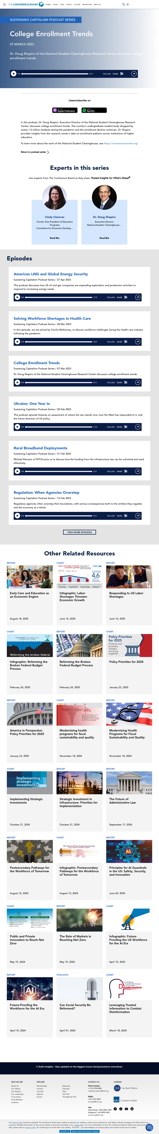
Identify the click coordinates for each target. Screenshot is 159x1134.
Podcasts (65, 1089)
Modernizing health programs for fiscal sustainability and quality (77, 734)
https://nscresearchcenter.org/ (121, 143)
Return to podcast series (35, 152)
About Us (97, 4)
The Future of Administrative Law (122, 800)
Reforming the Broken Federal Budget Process (76, 663)
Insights (48, 4)
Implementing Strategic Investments (26, 800)
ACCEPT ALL (65, 1131)
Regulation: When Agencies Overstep (46, 492)
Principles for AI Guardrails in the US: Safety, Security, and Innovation (128, 871)
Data (62, 4)
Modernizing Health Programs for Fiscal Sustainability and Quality (127, 734)
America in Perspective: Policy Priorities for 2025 (27, 732)
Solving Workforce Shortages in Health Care (52, 318)
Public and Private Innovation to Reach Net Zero (27, 940)
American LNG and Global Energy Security (51, 274)
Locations (15, 1102)
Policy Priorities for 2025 (126, 662)
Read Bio (54, 238)
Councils (77, 4)
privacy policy (30, 1127)
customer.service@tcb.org (98, 1091)
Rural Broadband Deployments (40, 448)
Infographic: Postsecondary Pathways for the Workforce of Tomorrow (79, 871)
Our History (15, 1089)
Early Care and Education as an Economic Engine (29, 594)
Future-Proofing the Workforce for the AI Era (27, 1006)
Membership (87, 4)
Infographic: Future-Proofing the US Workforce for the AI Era (128, 940)
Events (55, 4)
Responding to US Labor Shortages (126, 594)
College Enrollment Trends (37, 362)
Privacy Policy (17, 1122)
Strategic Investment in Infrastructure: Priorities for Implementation (79, 802)
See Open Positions (129, 1088)
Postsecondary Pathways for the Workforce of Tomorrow (29, 869)
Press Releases (17, 1100)
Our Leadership (17, 1094)
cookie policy (79, 1125)
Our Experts (16, 1091)
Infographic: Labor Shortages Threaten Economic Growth (73, 596)
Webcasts (66, 1086)
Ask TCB (65, 1094)
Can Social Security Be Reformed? (75, 1006)
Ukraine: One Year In (32, 403)
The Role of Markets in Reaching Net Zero (75, 938)
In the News (16, 1097)
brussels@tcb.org (95, 1102)
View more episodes (79, 532)
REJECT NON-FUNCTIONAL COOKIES (85, 1131)
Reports (40, 1094)
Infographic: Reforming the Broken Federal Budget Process (29, 665)
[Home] (26, 4)
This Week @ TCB (69, 1097)
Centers (69, 4)
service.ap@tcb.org (95, 1115)
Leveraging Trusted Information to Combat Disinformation (125, 1008)
